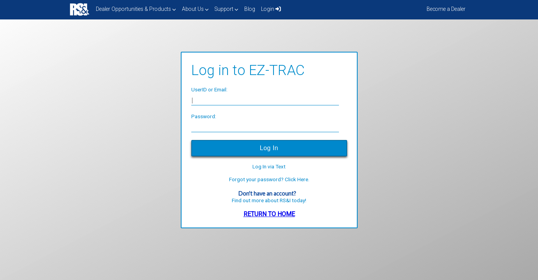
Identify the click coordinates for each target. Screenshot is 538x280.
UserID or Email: (209, 89)
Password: (203, 116)
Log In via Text (269, 167)
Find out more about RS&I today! (269, 200)
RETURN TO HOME (269, 214)
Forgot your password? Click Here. (269, 179)
